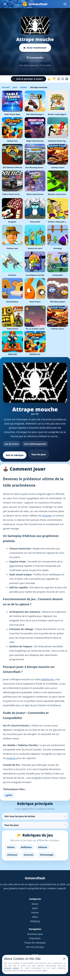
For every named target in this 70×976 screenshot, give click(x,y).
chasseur (47, 515)
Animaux (12, 854)
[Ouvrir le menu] (5, 4)
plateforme (47, 679)
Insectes (28, 854)
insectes (11, 758)
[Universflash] (35, 4)
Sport (35, 908)
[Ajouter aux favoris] (62, 79)
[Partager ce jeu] (58, 79)
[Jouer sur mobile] (66, 79)
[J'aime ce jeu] (49, 79)
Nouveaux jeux (35, 933)
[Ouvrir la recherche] (65, 4)
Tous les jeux (38, 454)
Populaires (35, 938)
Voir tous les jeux (35, 946)
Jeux (14, 87)
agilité (8, 795)
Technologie (46, 854)
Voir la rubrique (15, 455)
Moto (35, 916)
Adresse (42, 847)
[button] (28, 79)
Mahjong (35, 921)
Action (23, 87)
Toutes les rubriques (35, 942)
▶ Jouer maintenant (35, 47)
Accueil (5, 87)
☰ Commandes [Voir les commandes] (35, 57)
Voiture (35, 912)
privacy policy (11, 968)
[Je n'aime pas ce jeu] (54, 79)
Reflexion (26, 847)
